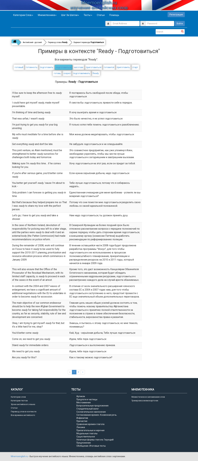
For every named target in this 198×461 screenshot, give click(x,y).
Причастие (81, 421)
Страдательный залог (87, 408)
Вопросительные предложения (92, 405)
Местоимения (83, 402)
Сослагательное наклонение (91, 412)
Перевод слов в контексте (23, 411)
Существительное (85, 436)
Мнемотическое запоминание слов (148, 397)
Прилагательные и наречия (90, 430)
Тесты (88, 15)
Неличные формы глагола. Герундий (95, 439)
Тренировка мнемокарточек (144, 400)
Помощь (114, 15)
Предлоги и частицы (86, 399)
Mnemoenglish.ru (19, 456)
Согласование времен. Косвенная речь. (96, 415)
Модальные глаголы (86, 433)
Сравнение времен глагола (90, 424)
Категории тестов (19, 400)
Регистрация (176, 14)
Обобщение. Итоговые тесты (91, 446)
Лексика (80, 427)
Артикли (80, 396)
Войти (180, 23)
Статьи (101, 15)
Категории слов (23, 15)
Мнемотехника (47, 15)
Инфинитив (82, 418)
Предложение (83, 443)
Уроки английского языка (23, 404)
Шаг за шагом (70, 15)
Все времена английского (23, 415)
